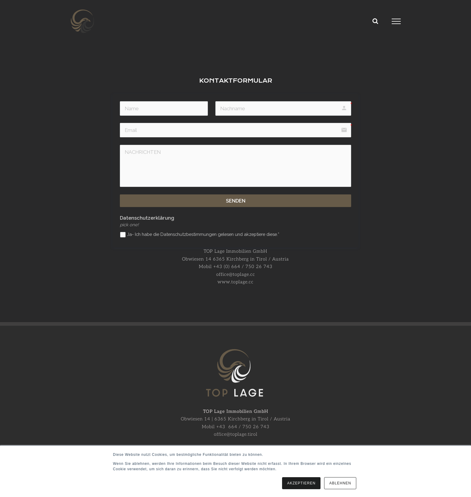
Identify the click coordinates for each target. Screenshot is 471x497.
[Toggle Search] (375, 21)
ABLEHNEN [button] (340, 483)
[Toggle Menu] (396, 21)
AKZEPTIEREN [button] (301, 483)
